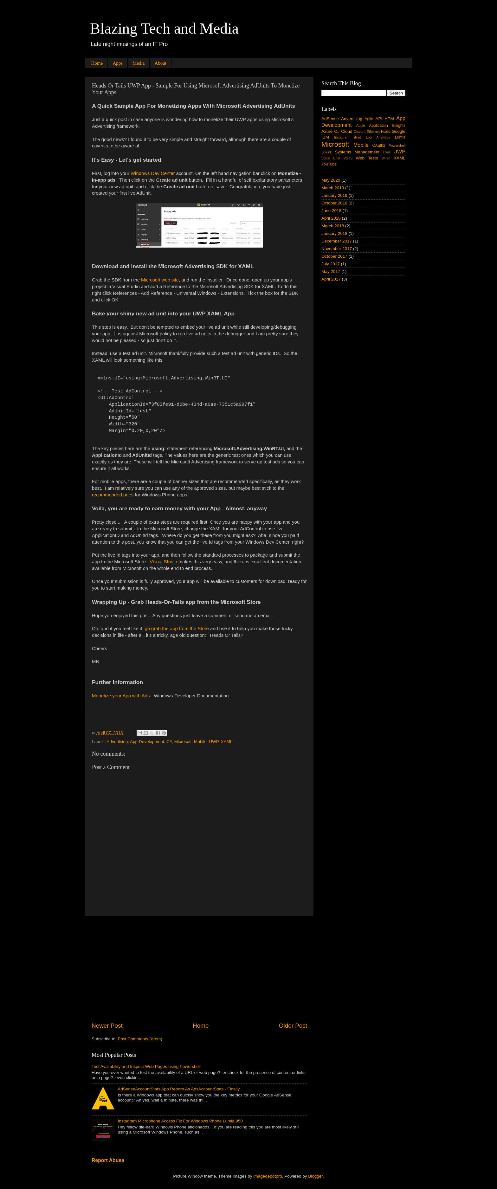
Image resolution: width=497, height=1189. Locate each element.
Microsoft (183, 741)
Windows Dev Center (153, 173)
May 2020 (330, 180)
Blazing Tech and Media (164, 28)
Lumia (400, 137)
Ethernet (373, 131)
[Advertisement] (199, 968)
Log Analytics (378, 137)
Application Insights (387, 125)
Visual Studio (163, 561)
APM (389, 118)
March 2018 (332, 225)
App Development (147, 741)
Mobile (200, 741)
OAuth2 (378, 145)
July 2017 (330, 264)
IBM (325, 137)
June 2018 (331, 210)
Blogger (315, 1176)
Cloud (346, 131)
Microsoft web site (160, 279)
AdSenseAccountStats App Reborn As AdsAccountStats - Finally (179, 1089)
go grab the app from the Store (177, 628)
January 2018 (334, 233)
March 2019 (332, 187)
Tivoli (386, 152)
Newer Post (107, 1025)
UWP (213, 741)
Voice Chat (330, 158)
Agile (369, 119)
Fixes (385, 131)
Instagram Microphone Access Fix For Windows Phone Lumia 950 (180, 1121)
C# (169, 741)
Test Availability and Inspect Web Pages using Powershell (146, 1066)
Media (138, 63)
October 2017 (334, 256)
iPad (357, 137)
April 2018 (331, 218)
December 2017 (336, 241)
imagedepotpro (268, 1176)
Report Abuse (108, 1160)
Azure (326, 131)
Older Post (293, 1025)
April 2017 (331, 279)
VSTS (348, 158)
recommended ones (112, 494)
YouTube (329, 164)
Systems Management (357, 152)
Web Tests (367, 158)
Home (97, 63)
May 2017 (330, 271)
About (160, 63)
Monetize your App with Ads (121, 695)
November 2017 (336, 248)
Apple (360, 125)
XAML (227, 741)
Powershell (397, 145)
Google (398, 131)
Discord (359, 131)
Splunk (326, 152)
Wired (386, 158)
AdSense (330, 118)
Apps (118, 63)
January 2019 (334, 195)
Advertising (117, 741)
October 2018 (334, 203)
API (378, 118)
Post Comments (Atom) (140, 1039)
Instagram (341, 137)
